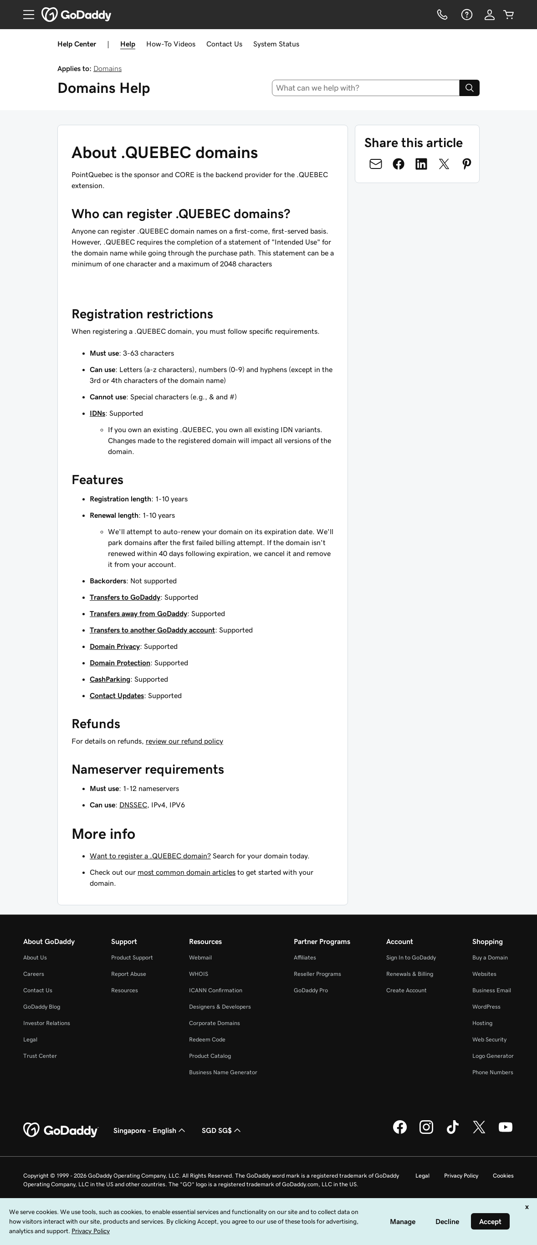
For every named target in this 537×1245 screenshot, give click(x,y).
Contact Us (224, 43)
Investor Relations (46, 1023)
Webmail (200, 957)
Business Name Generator (223, 1072)
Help (127, 43)
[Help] (466, 14)
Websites (484, 974)
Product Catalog (210, 1056)
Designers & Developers (220, 1007)
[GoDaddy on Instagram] (426, 1132)
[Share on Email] (375, 163)
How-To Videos (170, 43)
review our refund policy (184, 741)
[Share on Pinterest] (466, 163)
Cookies (503, 1176)
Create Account (406, 990)
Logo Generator (493, 1056)
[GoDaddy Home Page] (61, 1130)
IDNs (97, 413)
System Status (276, 43)
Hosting (482, 1023)
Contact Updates (117, 695)
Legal (30, 1039)
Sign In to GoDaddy (411, 957)
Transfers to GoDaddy (125, 597)
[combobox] (365, 88)
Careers (33, 974)
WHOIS (198, 974)
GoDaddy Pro (311, 990)
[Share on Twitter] (444, 163)
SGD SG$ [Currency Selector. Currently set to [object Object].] (222, 1130)
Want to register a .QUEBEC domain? (150, 855)
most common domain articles (186, 872)
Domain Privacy (115, 646)
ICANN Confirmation (215, 990)
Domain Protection (120, 662)
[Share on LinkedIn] (421, 163)
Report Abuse (128, 974)
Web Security (489, 1039)
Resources (124, 990)
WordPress (486, 1007)
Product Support (132, 957)
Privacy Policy (461, 1176)
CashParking (110, 679)
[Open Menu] (25, 14)
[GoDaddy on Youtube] (505, 1132)
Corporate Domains (214, 1023)
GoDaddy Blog (41, 1007)
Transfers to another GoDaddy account (152, 629)
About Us (35, 957)
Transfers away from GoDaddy (138, 613)
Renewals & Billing (409, 974)
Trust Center (40, 1056)
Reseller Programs (317, 974)
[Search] (470, 88)
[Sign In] (489, 14)
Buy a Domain (490, 957)
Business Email (491, 990)
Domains (107, 68)
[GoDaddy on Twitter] (479, 1132)
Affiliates (305, 957)
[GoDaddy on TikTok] (453, 1132)
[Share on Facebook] (398, 163)
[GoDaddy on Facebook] (400, 1132)
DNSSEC (133, 804)
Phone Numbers (492, 1072)
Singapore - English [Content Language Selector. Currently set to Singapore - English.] (150, 1130)
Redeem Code (207, 1039)
